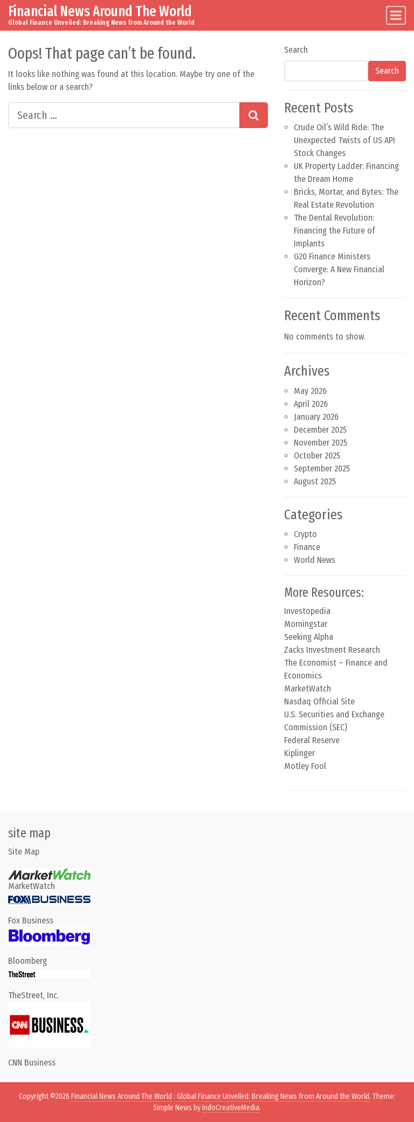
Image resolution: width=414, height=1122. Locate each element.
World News (314, 560)
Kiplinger (299, 753)
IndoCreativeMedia (230, 1107)
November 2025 (320, 442)
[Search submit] (253, 115)
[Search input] (124, 115)
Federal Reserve (312, 740)
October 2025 (317, 455)
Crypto (305, 534)
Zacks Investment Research (332, 650)
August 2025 (315, 481)
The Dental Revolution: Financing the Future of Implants (334, 231)
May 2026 (310, 391)
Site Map (23, 851)
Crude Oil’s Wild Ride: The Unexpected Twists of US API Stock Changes (344, 140)
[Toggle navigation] (396, 15)
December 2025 (320, 430)
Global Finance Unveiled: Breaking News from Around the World (273, 1096)
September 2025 (322, 468)
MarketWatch (307, 688)
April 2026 (311, 404)
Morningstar (305, 624)
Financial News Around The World (100, 11)
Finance (307, 547)
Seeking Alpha (308, 637)
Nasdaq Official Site (319, 701)
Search (296, 50)
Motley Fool (305, 766)
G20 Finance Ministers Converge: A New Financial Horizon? (339, 269)
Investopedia (307, 611)
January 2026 (316, 417)
